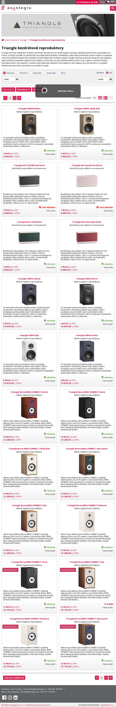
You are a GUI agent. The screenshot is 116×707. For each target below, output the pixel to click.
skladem (100, 73)
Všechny (10, 73)
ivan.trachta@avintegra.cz (34, 689)
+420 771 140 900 (47, 691)
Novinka (23, 73)
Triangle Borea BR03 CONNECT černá (29, 562)
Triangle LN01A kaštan (29, 108)
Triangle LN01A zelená (29, 278)
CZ (107, 2)
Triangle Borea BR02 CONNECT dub (29, 505)
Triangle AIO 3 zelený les (29, 222)
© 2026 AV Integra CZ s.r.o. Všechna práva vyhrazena (26, 705)
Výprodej (37, 73)
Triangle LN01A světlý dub (87, 108)
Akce (63, 73)
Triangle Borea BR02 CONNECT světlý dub (29, 448)
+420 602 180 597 (54, 689)
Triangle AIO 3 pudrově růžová (87, 165)
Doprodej (51, 73)
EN (102, 2)
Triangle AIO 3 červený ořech (86, 222)
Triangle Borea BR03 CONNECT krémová (29, 618)
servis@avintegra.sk (29, 691)
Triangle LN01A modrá (87, 335)
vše (110, 73)
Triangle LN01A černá (86, 278)
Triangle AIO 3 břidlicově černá (29, 165)
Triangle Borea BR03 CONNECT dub (86, 562)
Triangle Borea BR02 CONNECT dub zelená (87, 448)
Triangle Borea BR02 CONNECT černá (87, 392)
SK (112, 2)
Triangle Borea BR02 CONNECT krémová (86, 505)
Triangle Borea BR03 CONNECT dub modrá (87, 618)
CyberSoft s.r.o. (107, 705)
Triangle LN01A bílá (29, 335)
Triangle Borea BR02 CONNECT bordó (29, 392)
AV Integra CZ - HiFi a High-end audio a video (19, 8)
